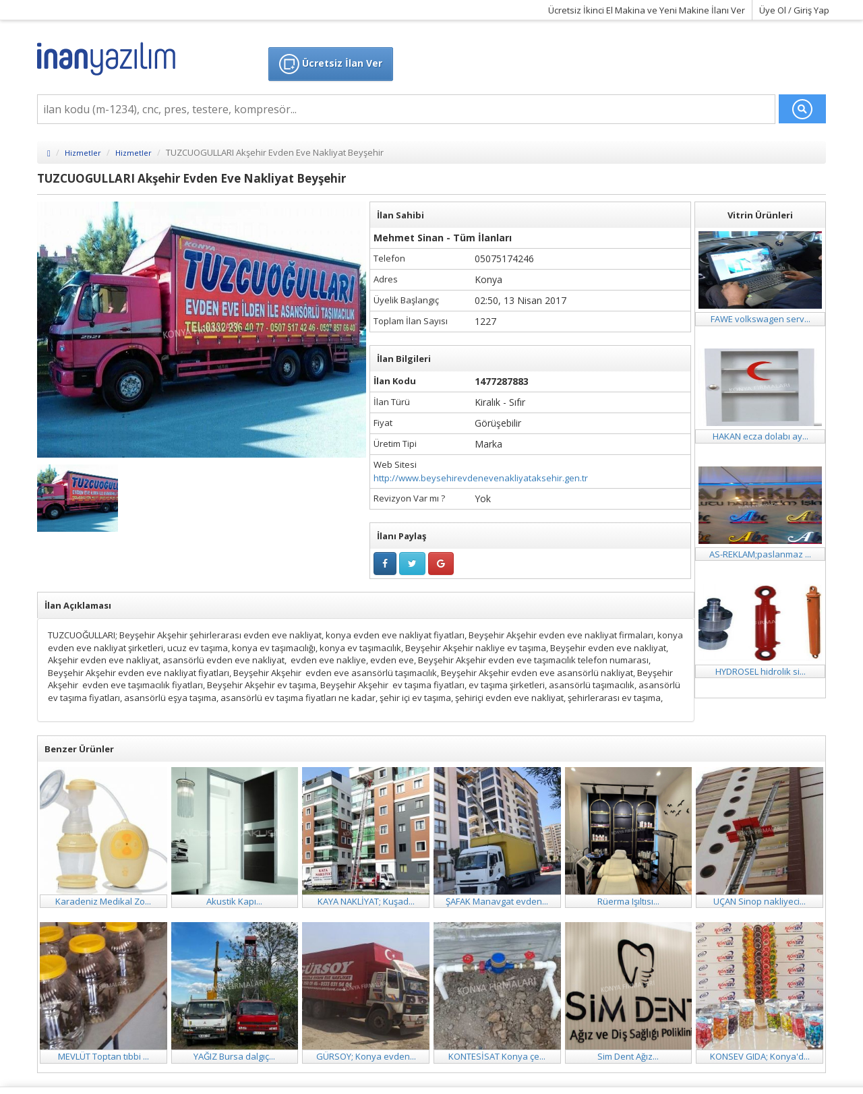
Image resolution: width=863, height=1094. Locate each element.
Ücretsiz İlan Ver (330, 64)
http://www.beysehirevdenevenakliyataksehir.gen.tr (481, 478)
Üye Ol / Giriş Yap (794, 10)
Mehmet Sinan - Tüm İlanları (443, 237)
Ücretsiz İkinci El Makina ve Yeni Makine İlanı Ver (646, 10)
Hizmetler (83, 153)
